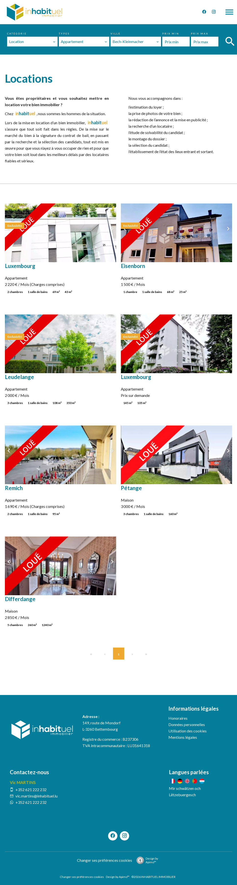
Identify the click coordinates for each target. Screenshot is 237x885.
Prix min (170, 33)
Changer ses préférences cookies (104, 860)
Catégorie (17, 33)
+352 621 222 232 (31, 789)
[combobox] (32, 41)
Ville (116, 33)
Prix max (199, 33)
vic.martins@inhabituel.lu (36, 796)
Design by (146, 860)
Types (64, 33)
